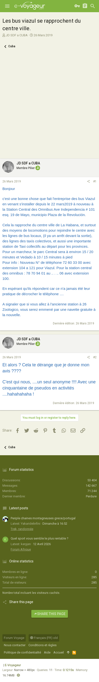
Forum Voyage (14, 638)
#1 (95, 181)
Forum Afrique (21, 549)
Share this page (50, 614)
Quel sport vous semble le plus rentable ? (39, 538)
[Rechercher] (93, 6)
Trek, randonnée (22, 529)
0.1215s (68, 670)
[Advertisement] (49, 106)
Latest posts (18, 508)
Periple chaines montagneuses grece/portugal (43, 518)
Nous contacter (14, 645)
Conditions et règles (42, 645)
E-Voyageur (13, 665)
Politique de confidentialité (22, 652)
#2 (95, 357)
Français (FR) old (44, 638)
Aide (47, 652)
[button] (7, 6)
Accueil (58, 652)
